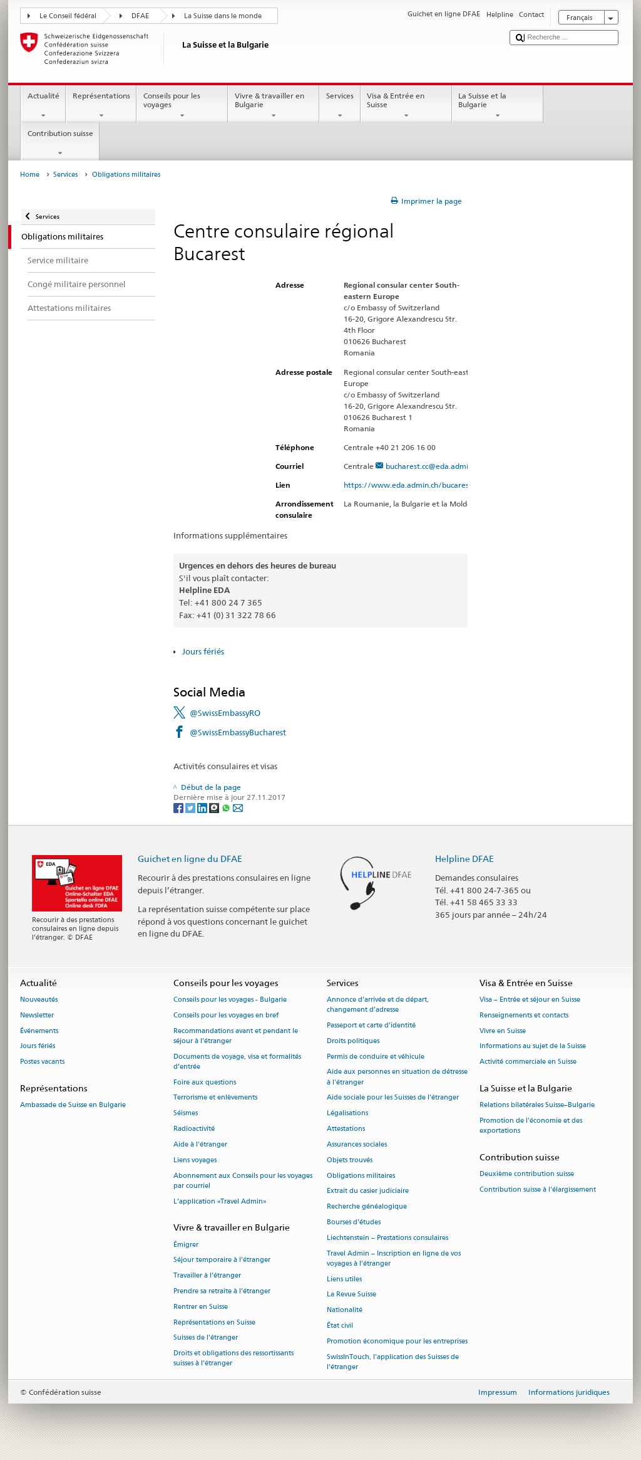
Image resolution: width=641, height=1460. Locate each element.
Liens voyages (195, 1160)
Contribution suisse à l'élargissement (537, 1190)
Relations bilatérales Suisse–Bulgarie (537, 1105)
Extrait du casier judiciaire (368, 1191)
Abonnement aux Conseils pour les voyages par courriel (242, 1181)
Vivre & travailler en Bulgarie (273, 106)
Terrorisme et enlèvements (215, 1098)
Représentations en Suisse (214, 1322)
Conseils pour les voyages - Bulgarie (230, 999)
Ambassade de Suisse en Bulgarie (73, 1105)
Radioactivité (194, 1129)
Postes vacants (42, 1062)
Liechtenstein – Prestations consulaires (387, 1238)
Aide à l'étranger (200, 1144)
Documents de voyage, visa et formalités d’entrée (237, 1062)
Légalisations (347, 1114)
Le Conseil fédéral (67, 16)
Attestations (346, 1129)
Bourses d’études (354, 1222)
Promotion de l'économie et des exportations (530, 1126)
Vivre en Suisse (502, 1031)
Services (339, 106)
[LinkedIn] (203, 807)
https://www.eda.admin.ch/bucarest (413, 485)
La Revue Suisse (351, 1295)
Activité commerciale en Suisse (528, 1062)
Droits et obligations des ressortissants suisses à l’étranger (233, 1359)
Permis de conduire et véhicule (375, 1057)
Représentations (101, 106)
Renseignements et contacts (523, 1015)
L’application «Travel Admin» (220, 1201)
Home (29, 175)
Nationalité (344, 1310)
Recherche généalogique (367, 1207)
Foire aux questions (204, 1082)
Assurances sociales (357, 1144)
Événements (39, 1031)
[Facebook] (179, 807)
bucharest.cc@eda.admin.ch (434, 466)
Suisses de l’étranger (205, 1338)
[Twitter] (191, 807)
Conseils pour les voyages (182, 106)
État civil (340, 1325)
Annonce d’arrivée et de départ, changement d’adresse (378, 1004)
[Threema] (215, 807)
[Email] (238, 807)
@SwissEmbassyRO (225, 713)
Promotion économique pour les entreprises (397, 1341)
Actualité (43, 106)
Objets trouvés (349, 1160)
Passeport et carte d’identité (371, 1025)
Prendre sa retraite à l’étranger (221, 1291)
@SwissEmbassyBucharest (238, 732)
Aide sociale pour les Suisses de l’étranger (393, 1098)
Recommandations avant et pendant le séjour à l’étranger (235, 1036)
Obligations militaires (361, 1176)
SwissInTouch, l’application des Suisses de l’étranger (393, 1362)
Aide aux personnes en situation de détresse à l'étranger (397, 1077)
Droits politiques (353, 1041)
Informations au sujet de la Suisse (532, 1046)
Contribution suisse (60, 144)
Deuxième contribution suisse (526, 1174)
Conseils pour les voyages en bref (226, 1015)
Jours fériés (203, 651)
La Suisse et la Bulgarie (498, 106)
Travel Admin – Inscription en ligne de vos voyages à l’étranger (394, 1258)
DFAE (140, 16)
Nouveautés (39, 999)
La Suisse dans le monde (223, 16)
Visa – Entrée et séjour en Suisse (529, 999)
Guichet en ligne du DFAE (190, 858)
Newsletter (37, 1015)
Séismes (185, 1114)
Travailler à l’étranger (207, 1276)
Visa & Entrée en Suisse (406, 106)
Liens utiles (344, 1279)
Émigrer (185, 1245)
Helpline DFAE (464, 858)
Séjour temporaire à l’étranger (221, 1260)
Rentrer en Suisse (200, 1307)
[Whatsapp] (227, 807)
